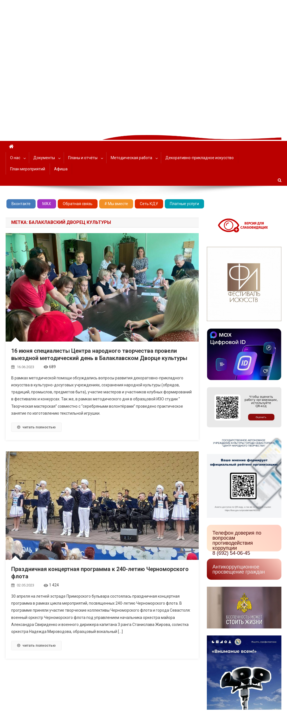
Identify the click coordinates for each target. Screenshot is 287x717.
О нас (15, 158)
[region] (143, 65)
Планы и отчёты (83, 158)
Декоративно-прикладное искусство (199, 158)
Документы (44, 158)
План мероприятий (27, 169)
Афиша (61, 169)
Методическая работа (131, 158)
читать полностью (36, 427)
